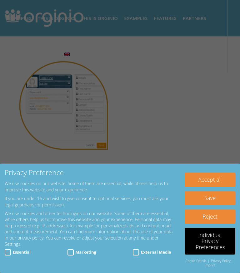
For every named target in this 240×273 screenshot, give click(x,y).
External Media (152, 252)
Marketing (82, 252)
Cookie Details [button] (196, 261)
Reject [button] (210, 216)
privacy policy (30, 238)
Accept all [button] (210, 179)
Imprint (210, 265)
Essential (18, 252)
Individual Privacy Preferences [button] (210, 241)
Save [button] (210, 198)
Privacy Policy (221, 261)
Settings (12, 244)
